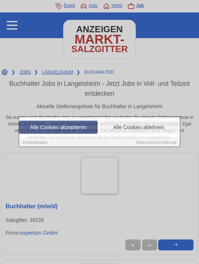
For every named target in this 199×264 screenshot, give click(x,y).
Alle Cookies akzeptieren (58, 128)
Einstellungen (35, 142)
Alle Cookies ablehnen (138, 128)
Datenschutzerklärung (156, 142)
